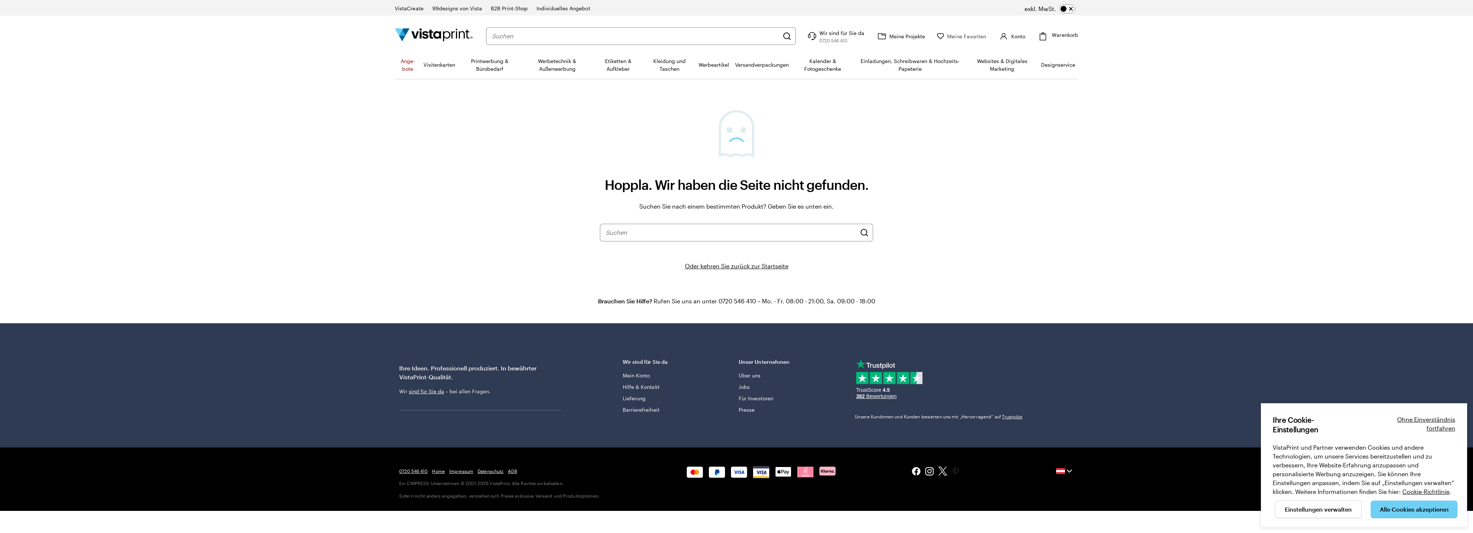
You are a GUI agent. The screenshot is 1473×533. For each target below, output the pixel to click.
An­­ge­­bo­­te (408, 65)
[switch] (1049, 8)
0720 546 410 (413, 471)
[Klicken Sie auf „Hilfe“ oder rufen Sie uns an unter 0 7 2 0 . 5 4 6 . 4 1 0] (835, 36)
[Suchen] (787, 36)
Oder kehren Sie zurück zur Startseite (736, 265)
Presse (747, 410)
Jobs (744, 387)
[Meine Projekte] (900, 36)
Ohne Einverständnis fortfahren (1426, 424)
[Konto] (1011, 36)
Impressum (461, 471)
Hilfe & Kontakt (641, 387)
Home (438, 471)
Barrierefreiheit (641, 410)
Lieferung (634, 398)
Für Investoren (756, 398)
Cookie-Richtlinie (1425, 491)
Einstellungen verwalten (1318, 509)
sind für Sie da (426, 391)
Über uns (750, 375)
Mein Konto (636, 375)
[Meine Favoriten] (961, 36)
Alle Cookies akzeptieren (1414, 509)
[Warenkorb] (1057, 36)
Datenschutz (490, 471)
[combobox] (635, 36)
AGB (512, 471)
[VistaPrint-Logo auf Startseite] (434, 35)
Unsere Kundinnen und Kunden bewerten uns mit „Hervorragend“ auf (938, 416)
